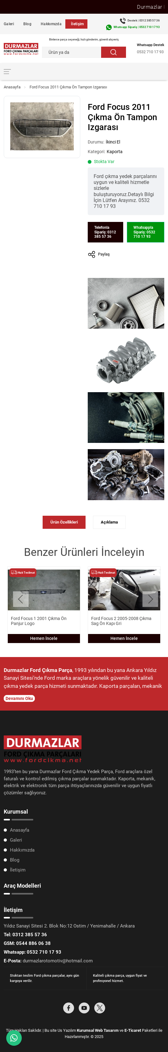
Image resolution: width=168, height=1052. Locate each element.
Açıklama (109, 522)
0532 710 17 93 (150, 51)
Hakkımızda (51, 24)
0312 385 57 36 (25, 934)
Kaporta (115, 151)
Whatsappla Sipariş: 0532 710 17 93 (144, 232)
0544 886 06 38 (27, 943)
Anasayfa (12, 87)
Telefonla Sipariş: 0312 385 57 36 (105, 232)
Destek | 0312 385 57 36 (144, 20)
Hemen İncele (44, 638)
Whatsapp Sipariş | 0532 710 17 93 (137, 27)
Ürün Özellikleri (64, 522)
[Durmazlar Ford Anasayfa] (21, 49)
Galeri (9, 24)
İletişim (77, 24)
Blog (27, 24)
